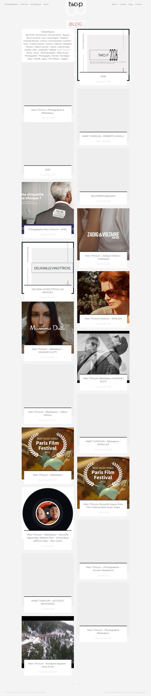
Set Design (64, 56)
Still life (37, 59)
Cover (25, 44)
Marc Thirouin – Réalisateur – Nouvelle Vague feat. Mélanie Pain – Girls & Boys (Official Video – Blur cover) (48, 537)
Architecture (41, 35)
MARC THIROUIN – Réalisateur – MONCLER (103, 443)
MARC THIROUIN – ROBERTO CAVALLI (103, 136)
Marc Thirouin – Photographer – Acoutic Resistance (103, 569)
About (114, 4)
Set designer (36, 4)
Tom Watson (54, 59)
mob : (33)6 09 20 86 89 (113, 692)
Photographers (11, 4)
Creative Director (37, 44)
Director (49, 44)
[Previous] (67, 684)
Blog (131, 4)
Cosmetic (67, 41)
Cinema (43, 41)
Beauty (66, 35)
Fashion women (41, 47)
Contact (123, 4)
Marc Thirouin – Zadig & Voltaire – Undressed (103, 257)
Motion (29, 53)
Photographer (31, 56)
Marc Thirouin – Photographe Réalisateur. (103, 632)
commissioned (54, 41)
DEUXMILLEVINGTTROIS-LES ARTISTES (48, 291)
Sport (30, 59)
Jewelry (28, 50)
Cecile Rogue (53, 38)
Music (36, 53)
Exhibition (67, 44)
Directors (24, 4)
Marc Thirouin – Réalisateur (48, 475)
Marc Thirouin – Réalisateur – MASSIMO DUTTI (47, 351)
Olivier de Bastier (48, 53)
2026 (103, 76)
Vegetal (64, 59)
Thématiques (47, 32)
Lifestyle (52, 50)
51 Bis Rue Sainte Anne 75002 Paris (18, 692)
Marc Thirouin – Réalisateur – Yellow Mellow (47, 413)
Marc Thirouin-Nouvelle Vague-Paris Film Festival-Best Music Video (103, 506)
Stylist (46, 4)
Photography (44, 56)
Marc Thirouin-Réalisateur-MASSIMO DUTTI (103, 380)
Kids (34, 50)
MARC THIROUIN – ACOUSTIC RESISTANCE (47, 602)
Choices (138, 4)
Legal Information (39, 692)
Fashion (29, 47)
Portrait (55, 56)
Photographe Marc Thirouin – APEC (47, 229)
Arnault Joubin (54, 35)
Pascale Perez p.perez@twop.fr (134, 692)
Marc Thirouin (64, 50)
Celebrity (64, 38)
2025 (47, 169)
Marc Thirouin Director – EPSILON (103, 318)
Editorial (58, 44)
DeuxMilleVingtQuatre (103, 196)
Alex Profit (29, 35)
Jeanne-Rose (63, 47)
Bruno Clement (33, 38)
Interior (53, 47)
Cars (44, 38)
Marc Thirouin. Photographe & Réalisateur (47, 111)
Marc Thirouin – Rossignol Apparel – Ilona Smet (47, 665)
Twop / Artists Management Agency (76, 4)
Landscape (43, 50)
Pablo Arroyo (62, 53)
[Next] (84, 684)
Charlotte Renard (30, 41)
